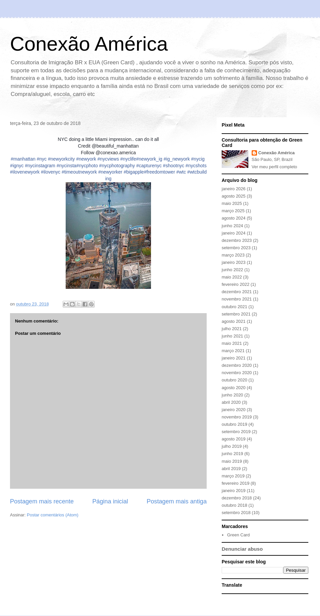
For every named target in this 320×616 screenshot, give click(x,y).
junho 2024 (232, 225)
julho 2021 (232, 328)
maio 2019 (232, 461)
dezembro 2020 (237, 365)
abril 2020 (231, 402)
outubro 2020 (234, 379)
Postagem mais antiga (177, 501)
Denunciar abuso (242, 549)
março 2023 (233, 255)
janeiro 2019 (234, 490)
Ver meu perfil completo (274, 166)
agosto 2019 (234, 438)
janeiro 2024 (234, 233)
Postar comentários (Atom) (53, 514)
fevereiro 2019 (235, 483)
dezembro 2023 (237, 240)
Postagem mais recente (42, 501)
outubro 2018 (234, 505)
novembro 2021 (237, 299)
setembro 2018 (236, 512)
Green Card (238, 534)
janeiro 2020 (234, 409)
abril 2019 (231, 468)
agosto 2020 (234, 387)
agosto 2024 (234, 218)
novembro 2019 (237, 416)
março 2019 (233, 475)
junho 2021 (232, 335)
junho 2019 (232, 453)
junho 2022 (232, 269)
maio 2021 (232, 343)
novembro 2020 (237, 372)
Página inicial (110, 501)
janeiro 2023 (234, 262)
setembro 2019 (236, 431)
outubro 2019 (234, 424)
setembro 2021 (236, 313)
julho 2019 (232, 446)
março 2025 (233, 210)
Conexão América (89, 44)
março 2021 (233, 350)
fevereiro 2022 (235, 284)
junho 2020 (232, 394)
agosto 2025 (234, 196)
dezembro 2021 (237, 291)
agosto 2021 (234, 321)
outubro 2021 (234, 306)
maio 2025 (232, 203)
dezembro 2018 (237, 497)
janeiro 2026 (234, 188)
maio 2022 (232, 277)
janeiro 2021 (234, 357)
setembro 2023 (236, 247)
